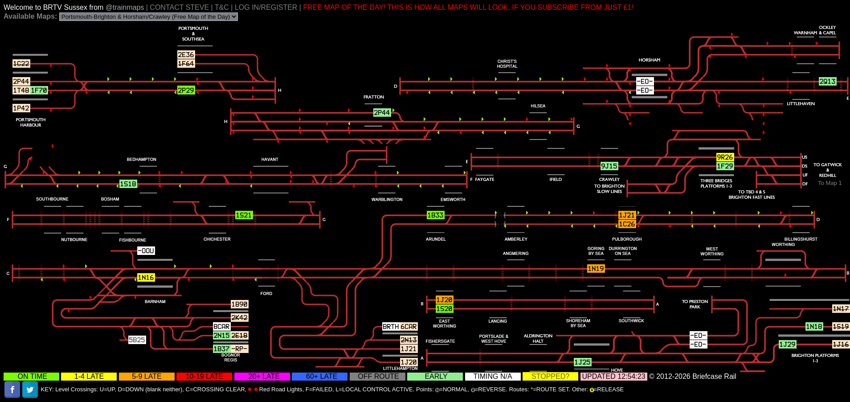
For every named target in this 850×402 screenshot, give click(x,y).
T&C (222, 7)
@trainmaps (126, 7)
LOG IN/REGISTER (266, 7)
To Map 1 (830, 183)
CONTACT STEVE (179, 7)
